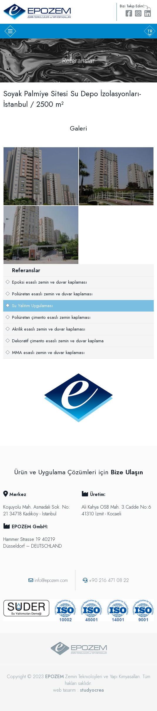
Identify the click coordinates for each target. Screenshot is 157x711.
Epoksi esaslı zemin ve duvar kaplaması (49, 282)
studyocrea (92, 690)
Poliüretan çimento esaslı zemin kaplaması (51, 317)
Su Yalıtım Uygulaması (32, 305)
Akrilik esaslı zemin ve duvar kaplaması (48, 329)
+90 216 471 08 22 (106, 580)
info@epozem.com (48, 580)
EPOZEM (54, 676)
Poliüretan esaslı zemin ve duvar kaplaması (52, 294)
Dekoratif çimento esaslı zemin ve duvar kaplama (58, 341)
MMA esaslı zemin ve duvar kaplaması (48, 352)
